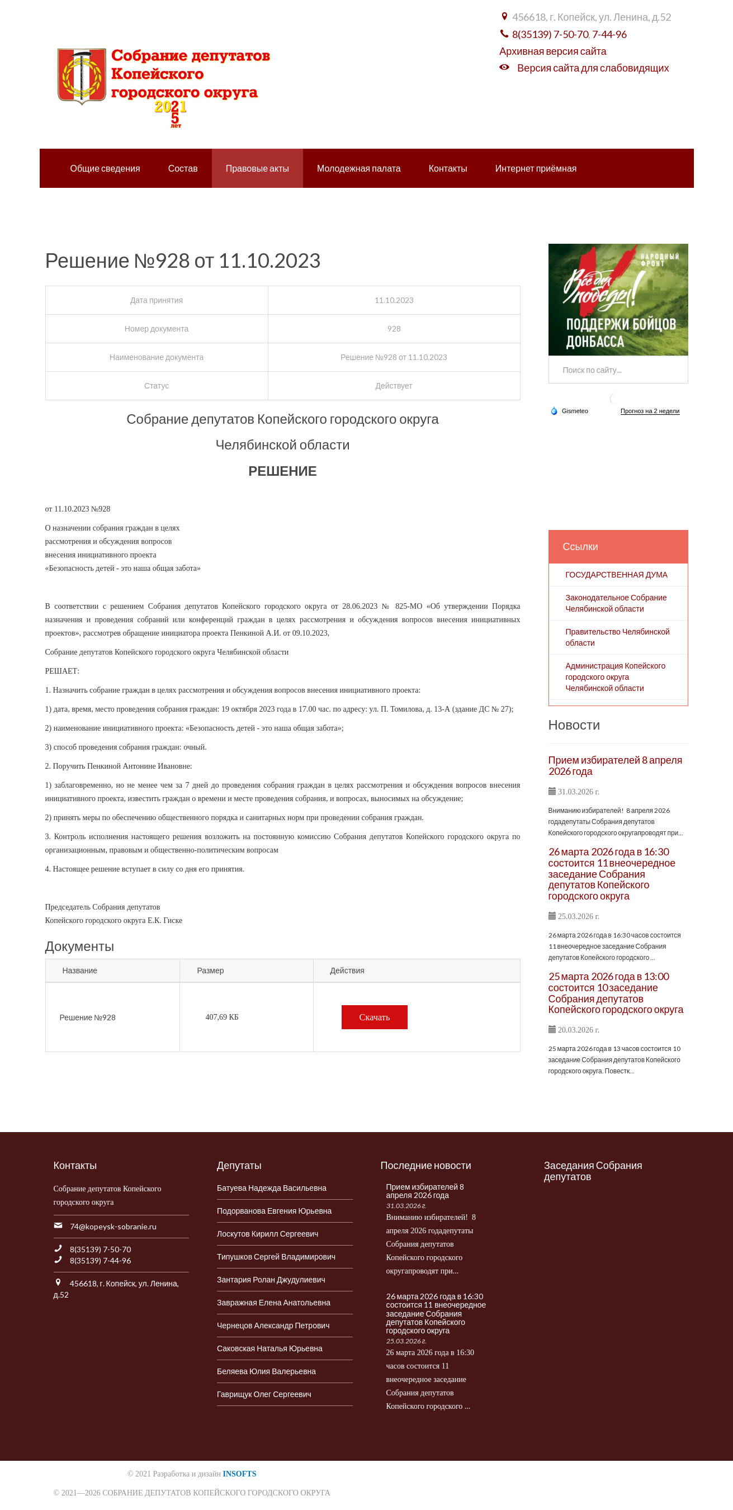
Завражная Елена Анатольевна (273, 1302)
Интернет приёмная (536, 168)
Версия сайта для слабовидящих (593, 67)
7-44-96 (609, 34)
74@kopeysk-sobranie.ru (113, 1226)
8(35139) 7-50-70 (550, 34)
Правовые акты (257, 168)
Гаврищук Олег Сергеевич (264, 1394)
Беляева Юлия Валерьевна (266, 1371)
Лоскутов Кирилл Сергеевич (267, 1233)
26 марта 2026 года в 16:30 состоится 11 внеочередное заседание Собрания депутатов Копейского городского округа (612, 873)
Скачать (375, 1017)
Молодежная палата (359, 168)
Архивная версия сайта (552, 51)
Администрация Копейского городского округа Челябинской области (616, 677)
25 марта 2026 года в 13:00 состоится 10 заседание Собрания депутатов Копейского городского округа (616, 992)
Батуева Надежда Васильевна (272, 1187)
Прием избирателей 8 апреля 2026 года (615, 765)
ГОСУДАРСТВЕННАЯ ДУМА (617, 574)
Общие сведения (105, 168)
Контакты (448, 168)
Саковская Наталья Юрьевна (270, 1348)
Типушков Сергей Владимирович (276, 1256)
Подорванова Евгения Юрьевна (274, 1210)
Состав (183, 168)
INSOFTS (240, 1474)
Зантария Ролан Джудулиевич (271, 1279)
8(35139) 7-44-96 (100, 1260)
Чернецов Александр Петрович (273, 1325)
